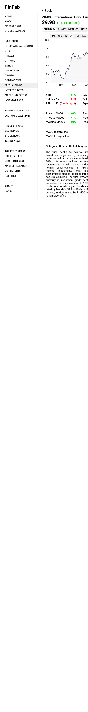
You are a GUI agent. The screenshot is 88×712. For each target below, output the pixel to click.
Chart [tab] (62, 29)
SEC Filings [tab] (12, 131)
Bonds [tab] (9, 65)
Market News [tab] (13, 25)
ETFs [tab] (8, 51)
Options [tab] (10, 60)
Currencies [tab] (12, 70)
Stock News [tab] (12, 135)
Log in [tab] (8, 191)
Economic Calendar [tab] (17, 115)
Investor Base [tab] (14, 100)
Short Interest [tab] (14, 161)
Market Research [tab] (16, 166)
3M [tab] (53, 36)
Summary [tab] (49, 29)
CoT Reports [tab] (13, 171)
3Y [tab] (71, 36)
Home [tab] (8, 16)
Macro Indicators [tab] (16, 95)
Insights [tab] (10, 176)
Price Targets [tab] (13, 156)
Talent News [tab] (12, 141)
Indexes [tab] (10, 56)
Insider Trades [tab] (14, 126)
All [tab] (84, 36)
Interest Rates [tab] (14, 90)
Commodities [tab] (13, 80)
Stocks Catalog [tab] (15, 31)
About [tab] (9, 186)
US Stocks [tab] (11, 41)
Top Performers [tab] (15, 151)
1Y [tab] (66, 36)
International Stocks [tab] (19, 46)
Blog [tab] (8, 20)
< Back (47, 11)
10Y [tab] (77, 36)
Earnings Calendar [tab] (17, 110)
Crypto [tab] (9, 75)
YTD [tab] (60, 36)
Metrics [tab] (73, 29)
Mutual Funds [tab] (13, 85)
